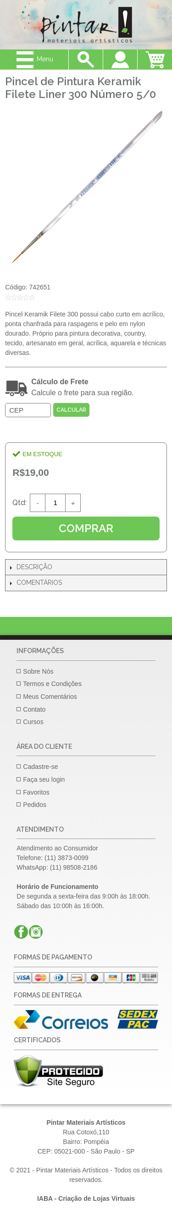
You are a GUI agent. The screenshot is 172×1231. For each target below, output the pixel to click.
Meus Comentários (50, 696)
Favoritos (36, 792)
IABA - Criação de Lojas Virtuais (86, 1198)
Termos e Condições (52, 683)
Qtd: (19, 502)
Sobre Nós (38, 671)
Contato (34, 709)
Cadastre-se (40, 766)
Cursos (33, 721)
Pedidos (34, 804)
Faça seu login (44, 779)
